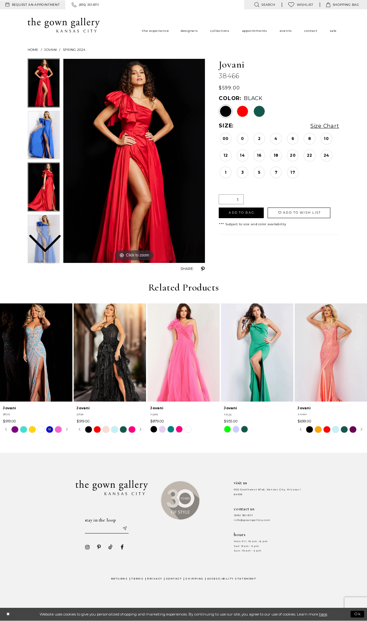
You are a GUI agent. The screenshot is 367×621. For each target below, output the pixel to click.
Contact (174, 578)
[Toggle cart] (343, 4)
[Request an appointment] (32, 4)
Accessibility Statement (231, 578)
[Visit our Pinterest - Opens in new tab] (99, 547)
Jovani (50, 50)
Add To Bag (241, 212)
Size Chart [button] (325, 126)
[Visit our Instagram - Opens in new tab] (87, 547)
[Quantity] (231, 199)
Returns (119, 578)
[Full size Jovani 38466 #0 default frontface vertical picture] (134, 161)
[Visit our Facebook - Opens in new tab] (122, 547)
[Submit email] (124, 528)
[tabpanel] (134, 161)
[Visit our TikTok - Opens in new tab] (110, 547)
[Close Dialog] (8, 614)
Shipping (194, 578)
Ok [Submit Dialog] (358, 614)
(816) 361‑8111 (243, 515)
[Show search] (264, 4)
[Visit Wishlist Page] (301, 4)
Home (33, 50)
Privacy (154, 578)
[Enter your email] (107, 528)
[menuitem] (32, 4)
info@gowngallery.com (252, 520)
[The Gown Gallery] (64, 25)
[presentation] (36, 352)
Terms (137, 578)
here (323, 614)
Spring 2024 (74, 50)
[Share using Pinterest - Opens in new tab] (202, 269)
